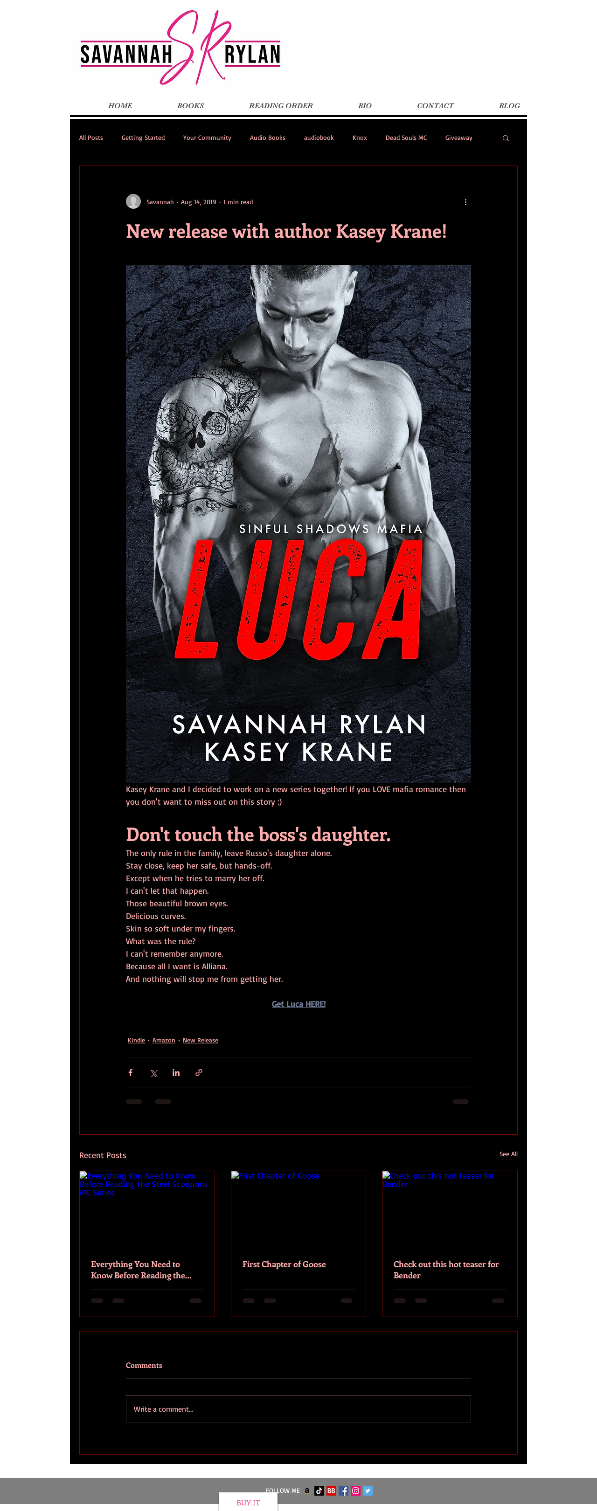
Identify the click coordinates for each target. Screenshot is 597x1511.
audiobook (319, 137)
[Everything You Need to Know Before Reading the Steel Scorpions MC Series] (147, 1209)
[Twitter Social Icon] (368, 1491)
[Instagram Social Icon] (356, 1491)
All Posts (91, 137)
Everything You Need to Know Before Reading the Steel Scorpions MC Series (139, 1269)
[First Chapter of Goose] (298, 1209)
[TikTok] (319, 1491)
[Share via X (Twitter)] (153, 1072)
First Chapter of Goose (284, 1264)
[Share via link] (198, 1072)
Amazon (164, 1040)
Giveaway (458, 137)
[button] (505, 137)
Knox (360, 137)
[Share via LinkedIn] (176, 1072)
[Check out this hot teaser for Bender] (449, 1209)
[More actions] (465, 201)
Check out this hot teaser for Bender (446, 1269)
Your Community (207, 137)
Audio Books (267, 137)
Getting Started (143, 137)
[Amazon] (307, 1491)
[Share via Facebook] (130, 1072)
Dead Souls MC (406, 137)
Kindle (136, 1040)
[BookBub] (331, 1491)
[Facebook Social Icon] (343, 1491)
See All (509, 1154)
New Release (200, 1040)
